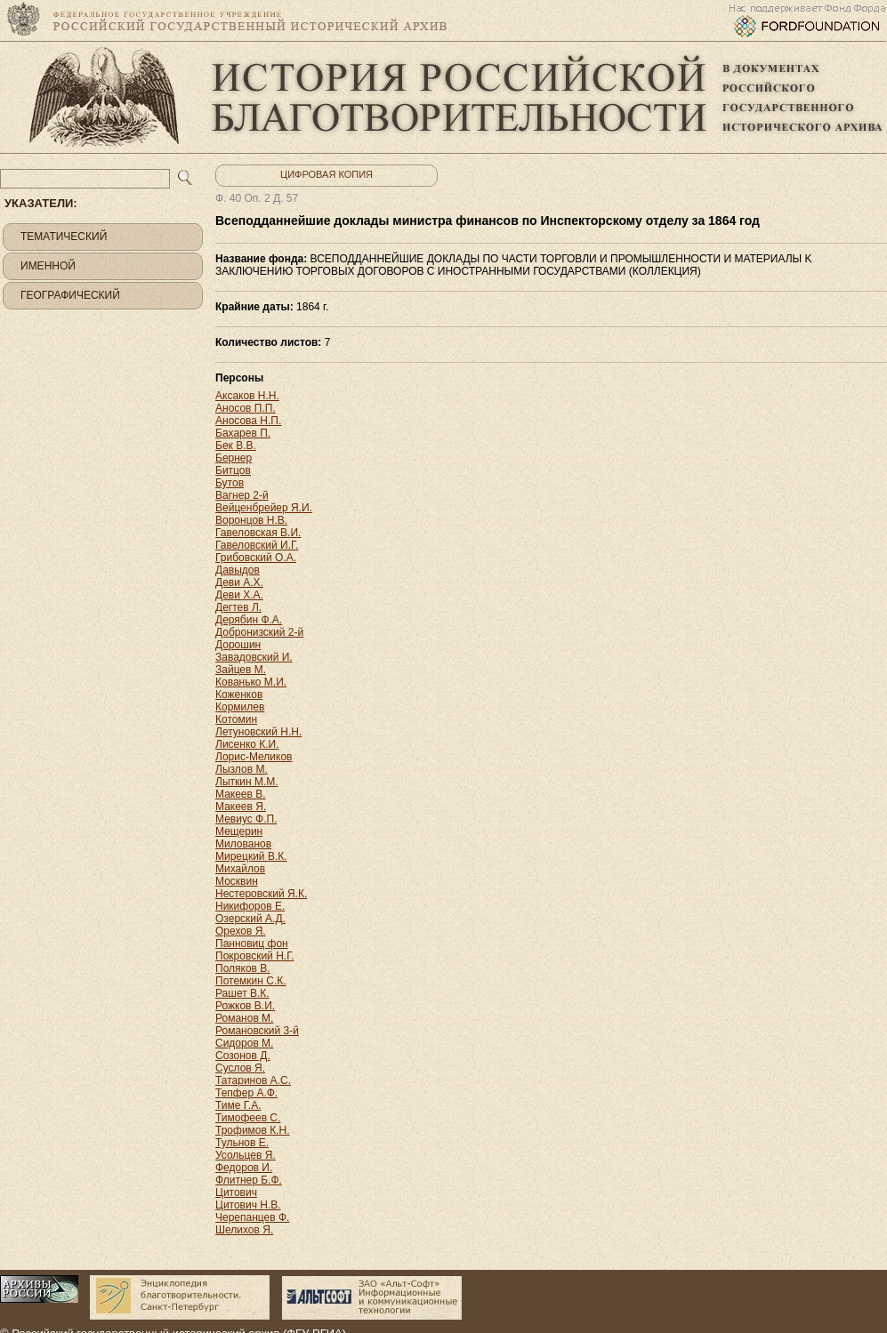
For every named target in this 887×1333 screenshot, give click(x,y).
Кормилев (239, 707)
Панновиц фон (251, 943)
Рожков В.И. (245, 1006)
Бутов (229, 483)
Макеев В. (240, 794)
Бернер (233, 458)
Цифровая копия (326, 174)
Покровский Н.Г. (254, 956)
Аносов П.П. (245, 408)
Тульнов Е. (242, 1142)
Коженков (238, 694)
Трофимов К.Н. (252, 1130)
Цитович (236, 1192)
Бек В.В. (235, 445)
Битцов (233, 470)
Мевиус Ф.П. (246, 819)
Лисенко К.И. (247, 744)
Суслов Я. (240, 1068)
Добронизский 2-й (259, 632)
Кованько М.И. (250, 682)
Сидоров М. (244, 1043)
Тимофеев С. (247, 1118)
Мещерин (238, 831)
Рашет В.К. (242, 993)
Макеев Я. (240, 806)
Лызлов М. (241, 769)
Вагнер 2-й (242, 495)
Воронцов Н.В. (251, 520)
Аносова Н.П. (248, 420)
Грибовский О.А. (255, 557)
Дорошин (238, 644)
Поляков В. (242, 968)
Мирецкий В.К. (251, 856)
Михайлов (240, 869)
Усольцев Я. (245, 1155)
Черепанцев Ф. (252, 1217)
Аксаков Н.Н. (247, 395)
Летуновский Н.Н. (258, 732)
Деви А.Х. (239, 582)
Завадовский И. (254, 657)
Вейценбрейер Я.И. (263, 508)
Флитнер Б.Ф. (248, 1180)
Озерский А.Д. (250, 918)
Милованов (243, 844)
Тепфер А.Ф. (246, 1093)
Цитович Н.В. (248, 1205)
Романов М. (244, 1018)
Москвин (236, 881)
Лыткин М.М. (246, 781)
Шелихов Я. (244, 1230)
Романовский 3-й (257, 1030)
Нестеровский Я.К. (261, 893)
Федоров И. (243, 1167)
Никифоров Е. (250, 906)
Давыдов (237, 570)
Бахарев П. (242, 433)
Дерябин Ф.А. (248, 620)
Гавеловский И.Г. (256, 545)
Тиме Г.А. (238, 1105)
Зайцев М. (240, 669)
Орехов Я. (240, 931)
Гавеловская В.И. (258, 532)
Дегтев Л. (238, 607)
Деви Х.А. (239, 595)
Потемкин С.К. (250, 981)
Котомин (236, 719)
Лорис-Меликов (253, 757)
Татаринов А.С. (253, 1080)
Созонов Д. (242, 1055)
